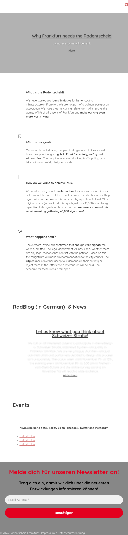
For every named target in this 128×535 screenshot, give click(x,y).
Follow (31, 436)
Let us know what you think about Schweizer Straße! (70, 333)
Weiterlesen (70, 375)
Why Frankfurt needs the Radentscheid (72, 36)
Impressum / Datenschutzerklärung (63, 533)
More (71, 50)
